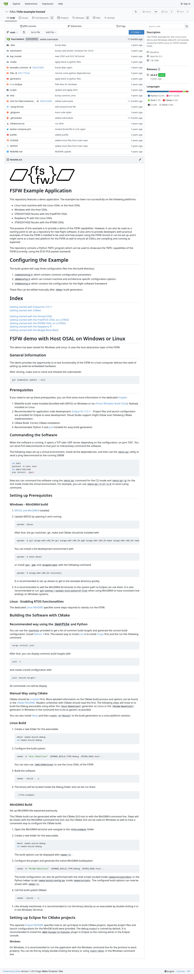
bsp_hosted (16, 56)
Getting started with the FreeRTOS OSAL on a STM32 (39, 319)
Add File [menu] (51, 32)
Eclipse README (34, 925)
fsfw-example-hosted (31, 11)
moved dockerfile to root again (70, 129)
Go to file (35, 32)
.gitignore (15, 112)
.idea (12, 45)
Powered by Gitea (11, 971)
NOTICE (14, 146)
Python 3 (39, 634)
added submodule (49, 39)
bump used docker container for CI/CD (74, 50)
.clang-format (16, 106)
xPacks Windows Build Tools (111, 403)
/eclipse (16, 84)
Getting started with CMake (25, 310)
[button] (24, 32)
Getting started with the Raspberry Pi (31, 326)
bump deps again (63, 67)
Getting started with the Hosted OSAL (31, 316)
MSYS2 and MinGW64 (27, 510)
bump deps (60, 45)
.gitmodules (16, 117)
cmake (13, 61)
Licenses (180, 971)
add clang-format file (65, 106)
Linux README (34, 607)
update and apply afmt (66, 89)
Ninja (35, 715)
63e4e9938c (32, 39)
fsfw (12, 11)
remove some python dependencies (73, 73)
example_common (19, 67)
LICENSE (14, 140)
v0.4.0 (153, 74)
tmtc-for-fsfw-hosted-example (23, 101)
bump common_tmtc (65, 95)
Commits (28, 26)
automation (16, 50)
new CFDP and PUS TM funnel (70, 56)
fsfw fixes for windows (66, 84)
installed (35, 699)
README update (63, 151)
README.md (16, 151)
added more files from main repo (71, 140)
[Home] (6, 4)
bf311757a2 (24, 73)
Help (60, 3)
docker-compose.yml (20, 129)
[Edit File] (140, 159)
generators (15, 78)
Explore (16, 3)
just (51, 427)
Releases (152, 69)
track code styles (63, 112)
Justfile (13, 134)
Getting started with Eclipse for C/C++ (31, 307)
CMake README (26, 702)
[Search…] (186, 26)
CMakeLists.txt (17, 123)
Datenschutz (31, 3)
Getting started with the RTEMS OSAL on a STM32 (38, 323)
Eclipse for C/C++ (81, 411)
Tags (121, 26)
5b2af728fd (38, 67)
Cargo (100, 634)
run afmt (59, 123)
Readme (153, 52)
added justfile (62, 134)
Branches (75, 26)
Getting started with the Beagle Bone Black (34, 330)
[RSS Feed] (135, 11)
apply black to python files (68, 61)
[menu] (169, 971)
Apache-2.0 (154, 56)
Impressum (47, 3)
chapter (122, 397)
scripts (13, 89)
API (188, 971)
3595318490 (46, 101)
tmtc (12, 95)
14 (155, 11)
